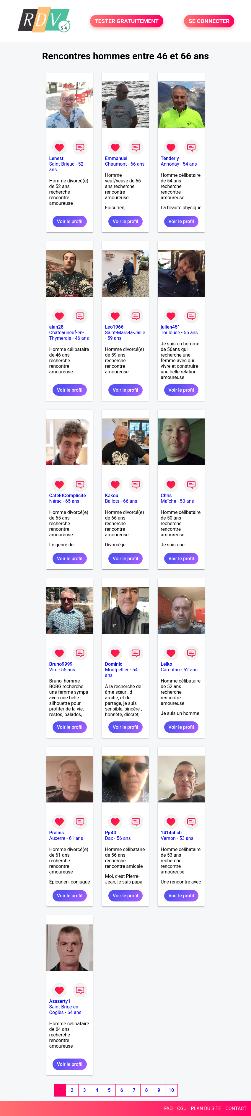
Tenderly (170, 158)
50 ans (187, 501)
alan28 (56, 327)
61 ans (76, 838)
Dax (109, 838)
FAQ (168, 1108)
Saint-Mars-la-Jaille (125, 332)
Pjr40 (110, 832)
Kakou (111, 495)
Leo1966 (114, 327)
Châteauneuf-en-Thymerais (66, 335)
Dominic (113, 664)
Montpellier (116, 669)
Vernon (168, 838)
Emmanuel (116, 158)
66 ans (138, 164)
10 (171, 1090)
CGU (182, 1108)
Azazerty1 (60, 1001)
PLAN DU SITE (206, 1108)
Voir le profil (69, 221)
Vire (53, 669)
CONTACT (236, 1108)
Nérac (55, 501)
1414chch (171, 832)
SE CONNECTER (209, 21)
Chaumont (116, 164)
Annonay (170, 164)
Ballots (112, 501)
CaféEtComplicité (67, 495)
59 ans (114, 338)
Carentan (170, 669)
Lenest (56, 158)
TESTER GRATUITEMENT (127, 21)
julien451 (170, 327)
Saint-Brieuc (62, 164)
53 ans (186, 838)
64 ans (74, 1012)
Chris (166, 495)
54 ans (190, 164)
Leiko (166, 664)
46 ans (82, 338)
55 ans (68, 669)
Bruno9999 (61, 664)
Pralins (56, 832)
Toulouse (170, 332)
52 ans (190, 669)
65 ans (72, 501)
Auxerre (57, 838)
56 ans (191, 332)
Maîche (168, 501)
